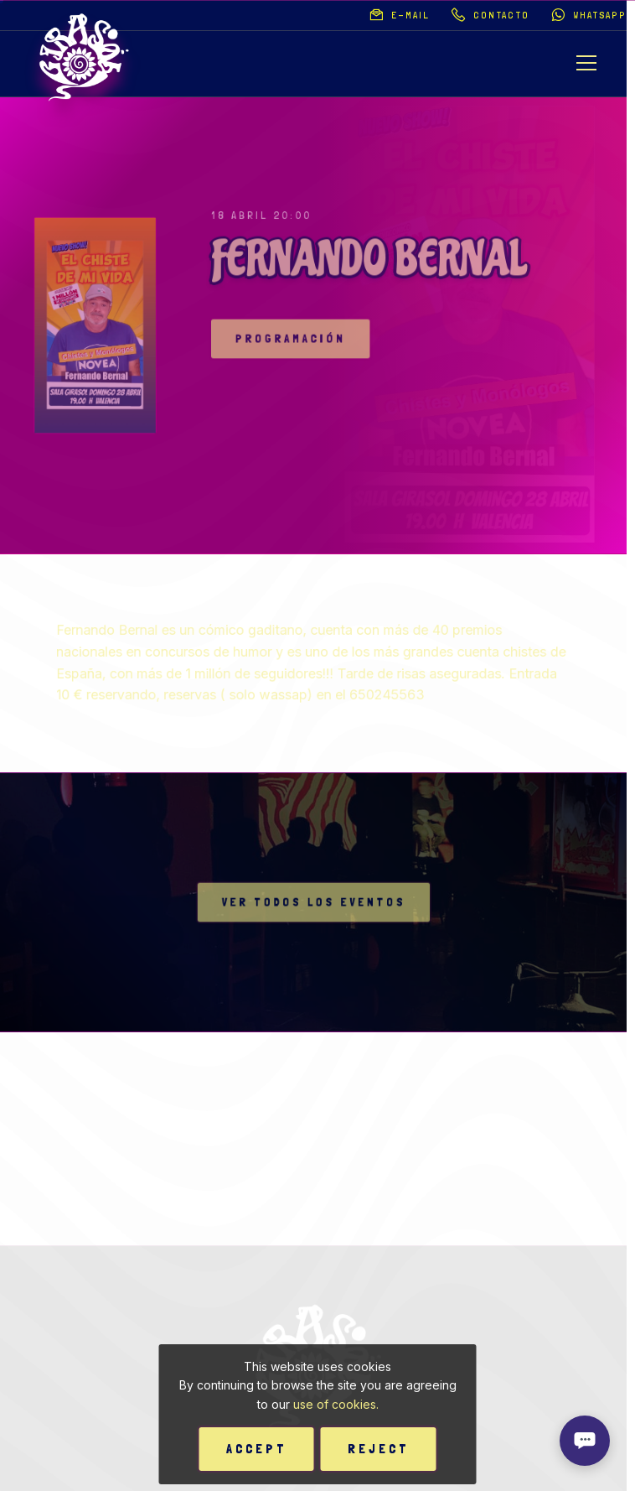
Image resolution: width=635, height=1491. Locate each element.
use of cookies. (336, 1404)
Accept (256, 1449)
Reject (379, 1449)
